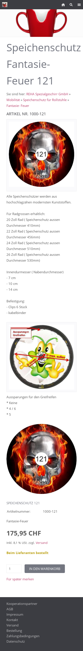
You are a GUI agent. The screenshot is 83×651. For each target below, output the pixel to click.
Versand (42, 543)
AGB (9, 609)
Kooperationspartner (21, 603)
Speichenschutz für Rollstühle (45, 100)
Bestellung (14, 630)
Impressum (14, 614)
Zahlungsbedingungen (22, 636)
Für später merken (20, 579)
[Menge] (14, 568)
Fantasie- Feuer (17, 105)
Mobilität (13, 100)
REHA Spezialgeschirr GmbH (47, 94)
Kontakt (12, 620)
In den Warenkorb (44, 569)
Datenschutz (15, 641)
